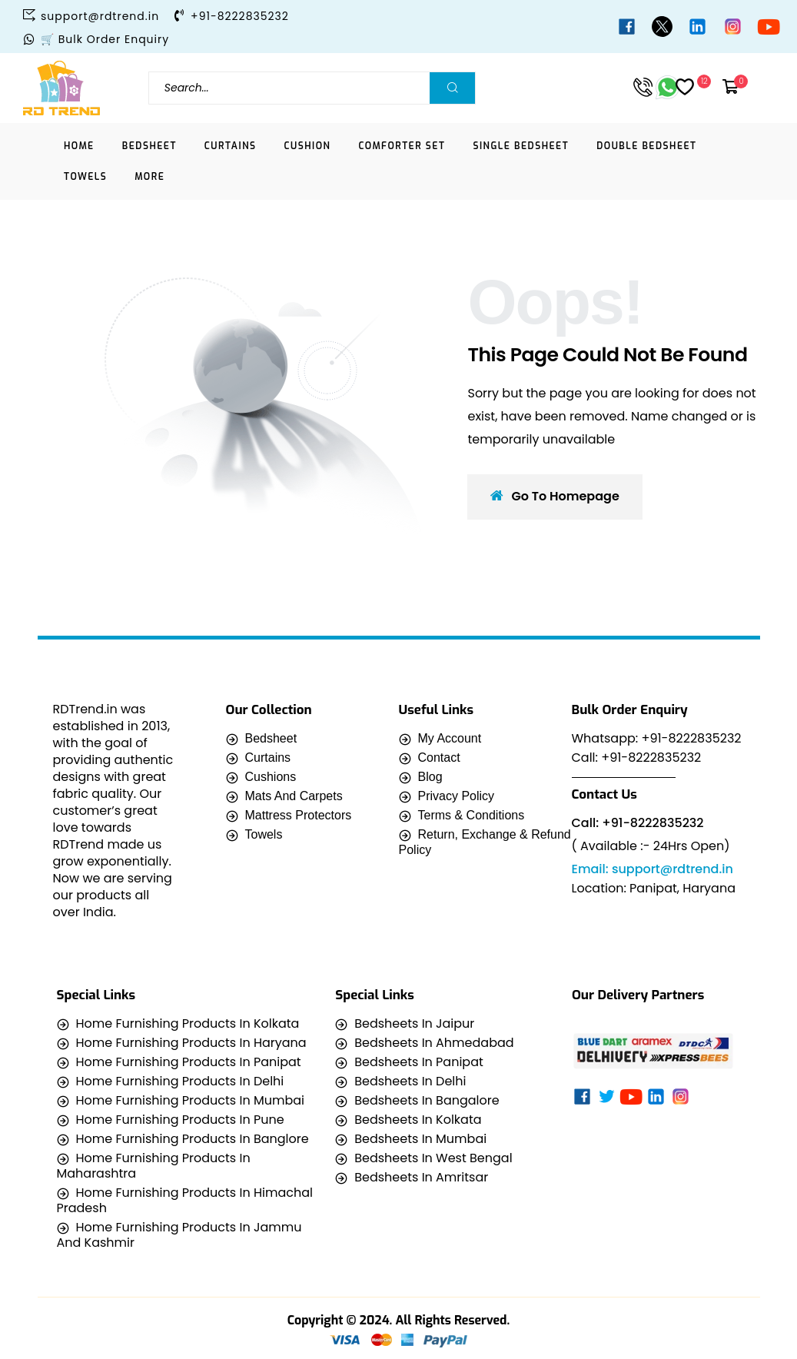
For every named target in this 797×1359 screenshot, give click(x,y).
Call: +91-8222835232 (637, 757)
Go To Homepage (554, 496)
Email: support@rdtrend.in (652, 869)
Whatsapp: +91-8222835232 (657, 738)
